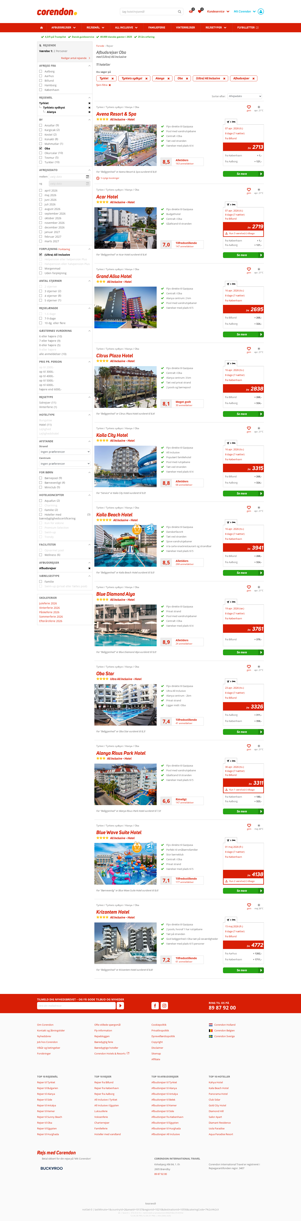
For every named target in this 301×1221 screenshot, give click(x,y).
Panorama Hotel (218, 1094)
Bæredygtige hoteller (106, 1047)
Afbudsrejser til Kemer (164, 1105)
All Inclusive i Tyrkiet (106, 1099)
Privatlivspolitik (160, 1030)
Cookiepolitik (158, 1024)
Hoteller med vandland (107, 1134)
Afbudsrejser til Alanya (164, 1088)
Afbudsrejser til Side (162, 1111)
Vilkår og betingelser (48, 1047)
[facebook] (155, 1005)
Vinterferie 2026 (49, 608)
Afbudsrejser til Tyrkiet (164, 1082)
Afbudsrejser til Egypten (165, 1122)
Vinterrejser (185, 27)
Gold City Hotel (217, 1105)
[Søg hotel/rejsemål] (151, 11)
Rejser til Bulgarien (47, 1088)
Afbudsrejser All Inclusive (165, 1134)
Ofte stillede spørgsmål (107, 1024)
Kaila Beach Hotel (219, 1088)
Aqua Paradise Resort (221, 1134)
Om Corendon (45, 1024)
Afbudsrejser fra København (167, 1117)
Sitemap (156, 1053)
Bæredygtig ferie (103, 1042)
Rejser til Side (44, 1099)
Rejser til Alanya (46, 1094)
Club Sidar (214, 1099)
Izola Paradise (217, 1128)
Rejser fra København (106, 1088)
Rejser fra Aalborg (104, 1094)
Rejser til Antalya (46, 1105)
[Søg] (179, 11)
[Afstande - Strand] (64, 452)
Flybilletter (246, 27)
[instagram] (164, 1005)
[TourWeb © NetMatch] (150, 1203)
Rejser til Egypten (47, 1128)
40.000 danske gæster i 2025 (116, 36)
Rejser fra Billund (103, 1082)
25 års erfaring (146, 36)
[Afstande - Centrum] (64, 464)
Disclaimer (157, 1047)
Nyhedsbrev (44, 1036)
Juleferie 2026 (48, 603)
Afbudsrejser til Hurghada (166, 1128)
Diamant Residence (220, 1122)
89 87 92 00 (222, 1008)
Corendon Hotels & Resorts (110, 1053)
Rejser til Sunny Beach (49, 1117)
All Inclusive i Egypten (106, 1105)
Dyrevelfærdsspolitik (163, 1036)
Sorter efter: (218, 96)
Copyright (157, 1042)
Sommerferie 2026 (51, 616)
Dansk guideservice (83, 36)
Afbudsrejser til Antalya (164, 1094)
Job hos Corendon (47, 1042)
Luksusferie (100, 1111)
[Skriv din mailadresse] (76, 1005)
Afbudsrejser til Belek (163, 1099)
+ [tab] (231, 121)
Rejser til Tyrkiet (46, 1082)
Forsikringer (44, 1053)
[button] (64, 65)
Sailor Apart (215, 1117)
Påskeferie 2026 (49, 612)
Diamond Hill (216, 1111)
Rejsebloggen (102, 1036)
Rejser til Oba (44, 1122)
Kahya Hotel (216, 1082)
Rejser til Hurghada (48, 1134)
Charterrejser (101, 1122)
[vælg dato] (69, 177)
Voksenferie (101, 1117)
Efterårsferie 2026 (50, 621)
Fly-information (103, 1030)
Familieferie (156, 27)
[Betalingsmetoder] (51, 1168)
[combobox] (151, 11)
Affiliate (155, 1059)
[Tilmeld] (120, 1005)
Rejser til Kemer (46, 1111)
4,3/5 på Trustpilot (55, 36)
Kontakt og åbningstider (51, 1030)
